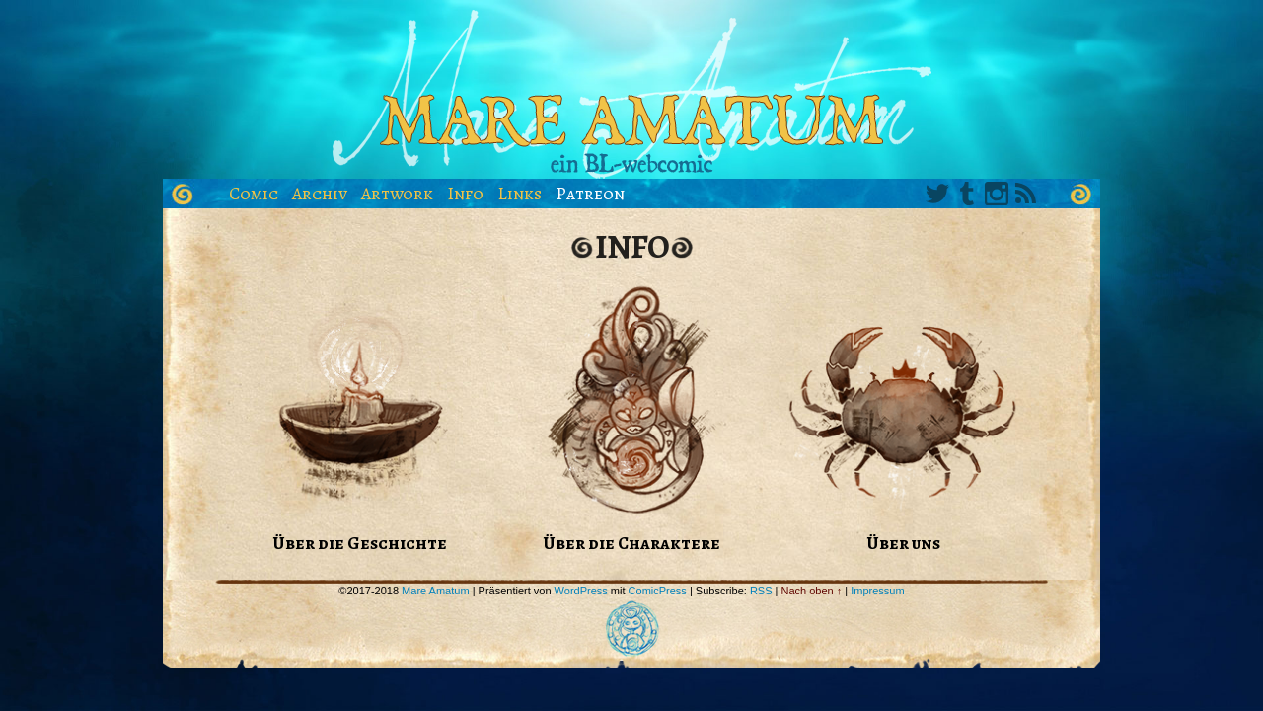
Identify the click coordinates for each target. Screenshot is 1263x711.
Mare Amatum (631, 94)
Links (519, 193)
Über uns (903, 543)
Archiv (319, 193)
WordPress (581, 590)
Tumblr (967, 193)
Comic (253, 193)
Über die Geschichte (359, 543)
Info (465, 193)
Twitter (937, 193)
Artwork (397, 193)
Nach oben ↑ (812, 590)
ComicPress (658, 590)
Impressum (877, 590)
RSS (1026, 193)
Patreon (590, 193)
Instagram (996, 193)
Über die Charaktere (631, 543)
